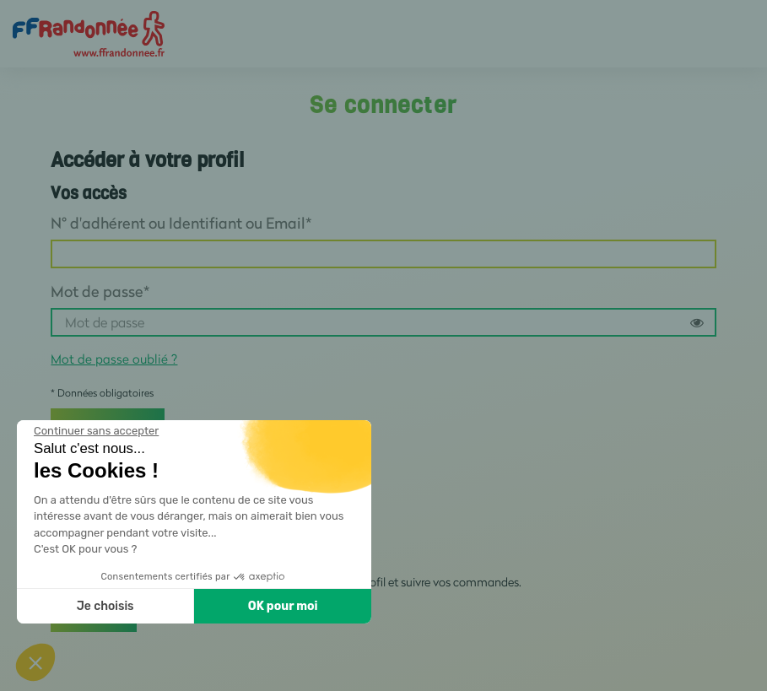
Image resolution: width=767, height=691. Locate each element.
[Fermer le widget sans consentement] (96, 431)
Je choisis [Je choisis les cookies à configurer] (105, 606)
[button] (35, 662)
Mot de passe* (100, 291)
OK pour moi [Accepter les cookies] (283, 606)
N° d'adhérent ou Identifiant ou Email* (181, 223)
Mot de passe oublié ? (114, 358)
